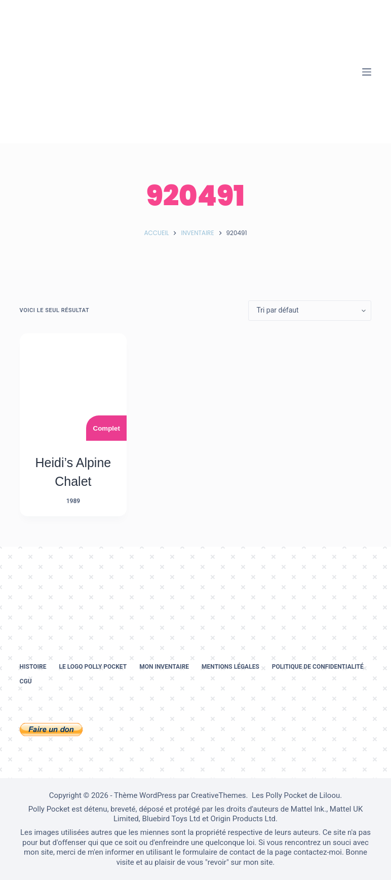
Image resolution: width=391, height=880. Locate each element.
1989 (73, 501)
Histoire (33, 666)
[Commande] (309, 310)
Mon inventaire (164, 666)
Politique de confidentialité (318, 666)
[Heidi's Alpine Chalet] (73, 387)
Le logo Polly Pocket (93, 666)
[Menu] (366, 71)
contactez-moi (318, 852)
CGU (26, 681)
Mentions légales (230, 666)
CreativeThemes (218, 795)
